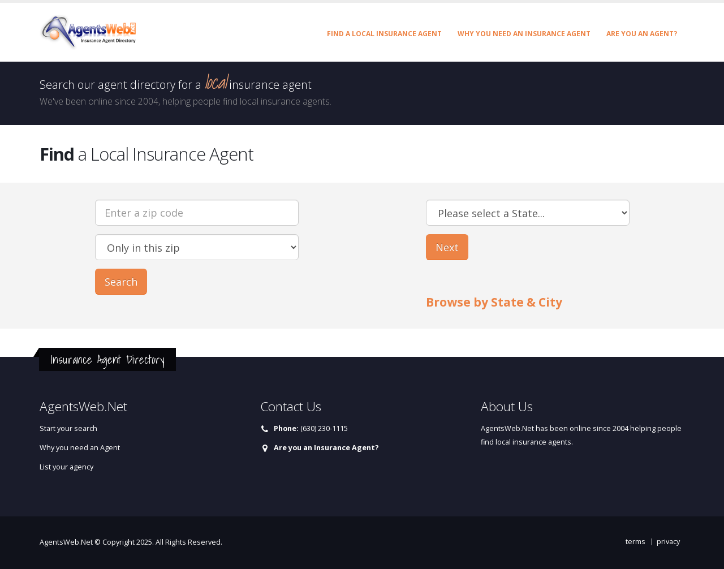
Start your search (68, 428)
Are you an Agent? (641, 33)
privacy (668, 541)
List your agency (66, 467)
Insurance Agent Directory (107, 359)
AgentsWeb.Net (66, 542)
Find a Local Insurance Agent (384, 33)
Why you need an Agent (80, 447)
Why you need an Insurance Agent (524, 33)
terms (635, 541)
